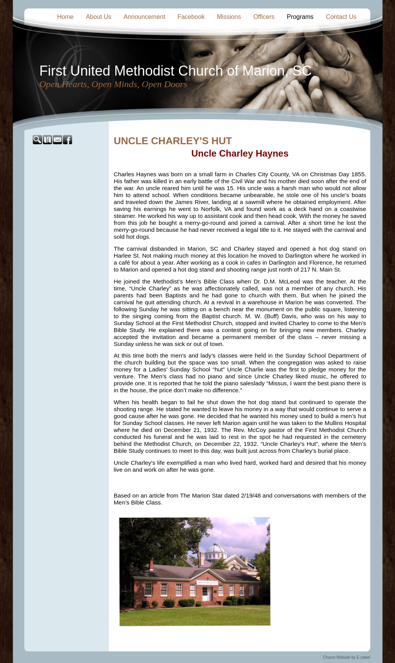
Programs (300, 16)
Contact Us (341, 16)
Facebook (190, 16)
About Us (98, 16)
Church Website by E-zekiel (346, 657)
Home (65, 16)
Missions (229, 16)
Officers (264, 16)
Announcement (144, 16)
